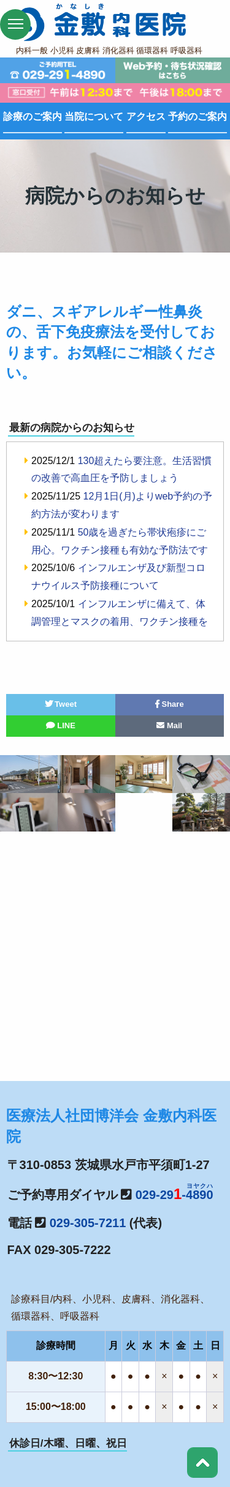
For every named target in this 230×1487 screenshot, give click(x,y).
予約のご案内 (197, 116)
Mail (169, 725)
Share (169, 704)
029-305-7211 (88, 1223)
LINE (60, 725)
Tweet (61, 704)
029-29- (174, 1194)
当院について (93, 116)
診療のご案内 (32, 116)
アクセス (146, 116)
